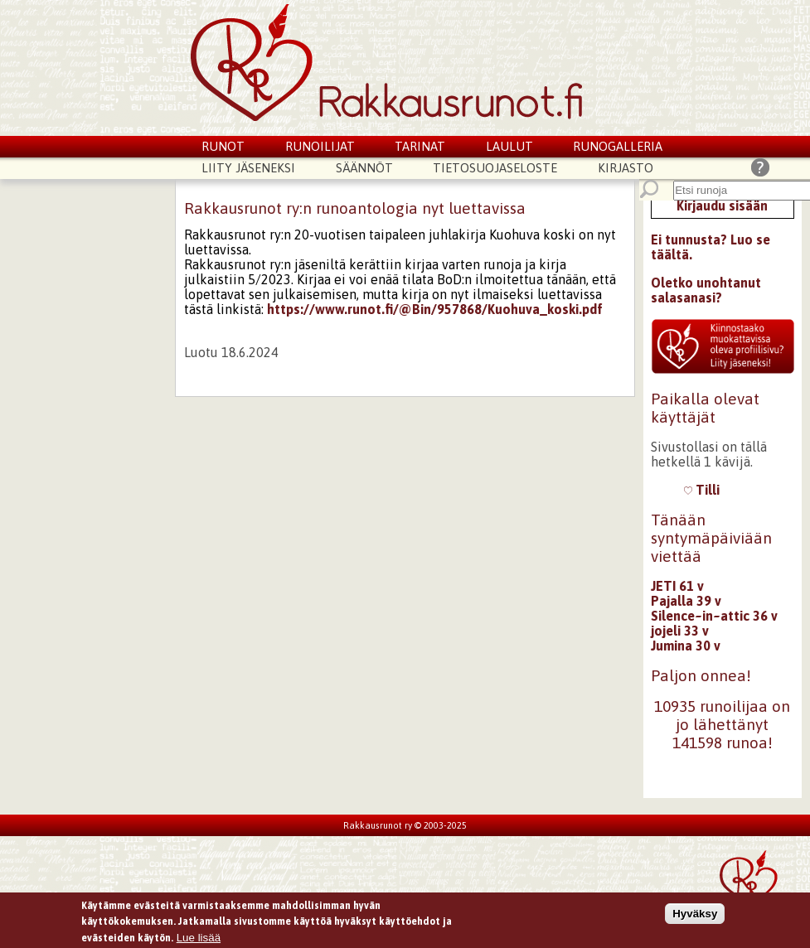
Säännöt (364, 168)
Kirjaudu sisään (722, 205)
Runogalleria (617, 146)
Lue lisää (199, 939)
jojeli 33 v (680, 630)
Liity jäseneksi (248, 168)
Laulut (509, 146)
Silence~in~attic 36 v (714, 615)
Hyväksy (694, 915)
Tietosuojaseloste (495, 168)
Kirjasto (625, 168)
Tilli (702, 489)
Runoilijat (320, 146)
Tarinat (420, 146)
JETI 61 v (677, 585)
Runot (223, 146)
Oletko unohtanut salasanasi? (706, 290)
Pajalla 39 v (686, 600)
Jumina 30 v (685, 645)
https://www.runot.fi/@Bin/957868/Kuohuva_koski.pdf (435, 309)
